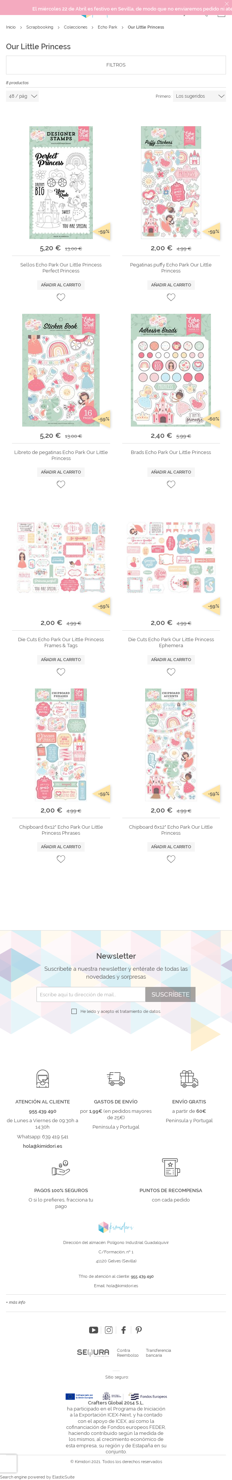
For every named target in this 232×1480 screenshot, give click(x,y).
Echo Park (108, 27)
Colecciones (76, 27)
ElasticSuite (63, 1477)
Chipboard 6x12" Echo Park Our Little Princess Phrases (61, 830)
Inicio (11, 27)
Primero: (163, 96)
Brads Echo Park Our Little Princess (171, 452)
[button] (60, 297)
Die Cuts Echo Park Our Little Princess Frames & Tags (61, 642)
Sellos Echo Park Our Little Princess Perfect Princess (61, 268)
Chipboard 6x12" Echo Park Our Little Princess (171, 830)
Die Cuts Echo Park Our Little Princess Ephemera (171, 642)
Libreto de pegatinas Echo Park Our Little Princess (61, 455)
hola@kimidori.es (122, 1285)
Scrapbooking (40, 27)
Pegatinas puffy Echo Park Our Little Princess (171, 268)
